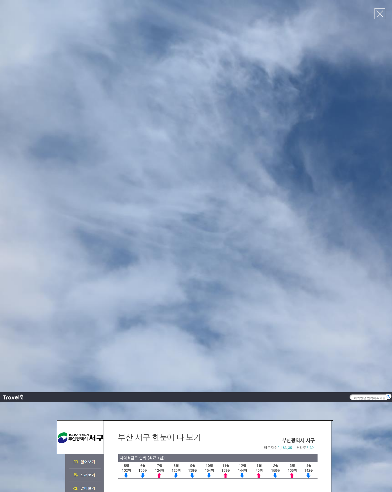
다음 (315, 202)
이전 (309, 202)
